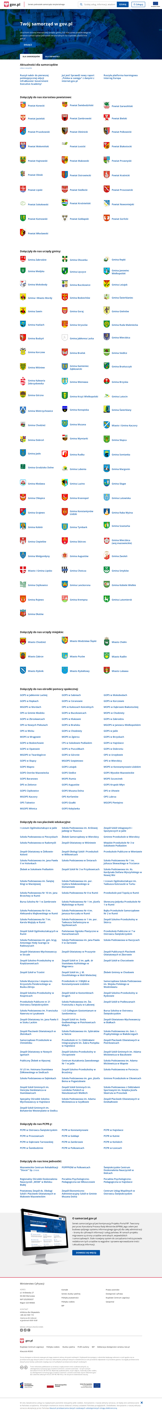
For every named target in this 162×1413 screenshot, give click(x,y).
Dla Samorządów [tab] (31, 56)
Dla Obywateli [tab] (52, 56)
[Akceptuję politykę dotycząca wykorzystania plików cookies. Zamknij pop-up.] (142, 1403)
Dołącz (28, 44)
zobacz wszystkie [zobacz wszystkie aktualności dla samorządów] (26, 68)
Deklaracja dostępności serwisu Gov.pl (113, 1363)
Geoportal (110, 1318)
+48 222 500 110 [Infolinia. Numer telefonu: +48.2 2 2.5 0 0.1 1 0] (27, 1331)
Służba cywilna (68, 1363)
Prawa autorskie (112, 1306)
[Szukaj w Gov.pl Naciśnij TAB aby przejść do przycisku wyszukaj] (97, 4)
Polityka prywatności (70, 1314)
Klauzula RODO (26, 1367)
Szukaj (122, 4)
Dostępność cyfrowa (114, 1310)
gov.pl (26, 1357)
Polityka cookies (68, 1318)
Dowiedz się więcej (86, 1269)
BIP (63, 1322)
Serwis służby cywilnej (71, 1310)
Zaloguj (140, 5)
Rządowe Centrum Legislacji (118, 1314)
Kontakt (65, 1306)
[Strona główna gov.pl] (12, 4)
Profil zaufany (83, 1363)
